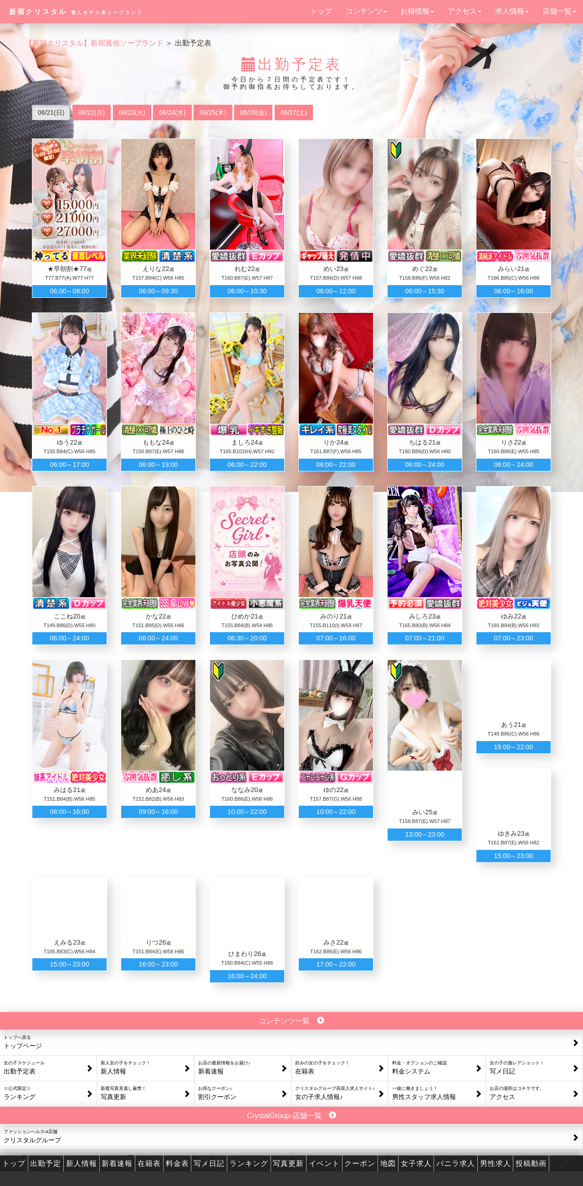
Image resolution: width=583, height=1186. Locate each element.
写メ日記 (209, 1163)
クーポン (359, 1163)
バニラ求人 (455, 1163)
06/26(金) (253, 112)
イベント (324, 1163)
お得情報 (417, 11)
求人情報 (512, 11)
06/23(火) (132, 112)
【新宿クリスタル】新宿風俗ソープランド (94, 43)
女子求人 (416, 1163)
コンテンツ (366, 11)
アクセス (464, 11)
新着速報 (117, 1163)
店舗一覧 (559, 11)
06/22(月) (91, 112)
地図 (388, 1163)
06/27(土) (294, 112)
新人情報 (81, 1163)
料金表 (177, 1163)
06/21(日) (51, 112)
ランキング (249, 1163)
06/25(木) (212, 112)
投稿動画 (531, 1163)
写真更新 (288, 1163)
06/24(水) (172, 112)
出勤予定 (45, 1163)
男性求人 (495, 1163)
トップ (321, 11)
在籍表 (149, 1163)
